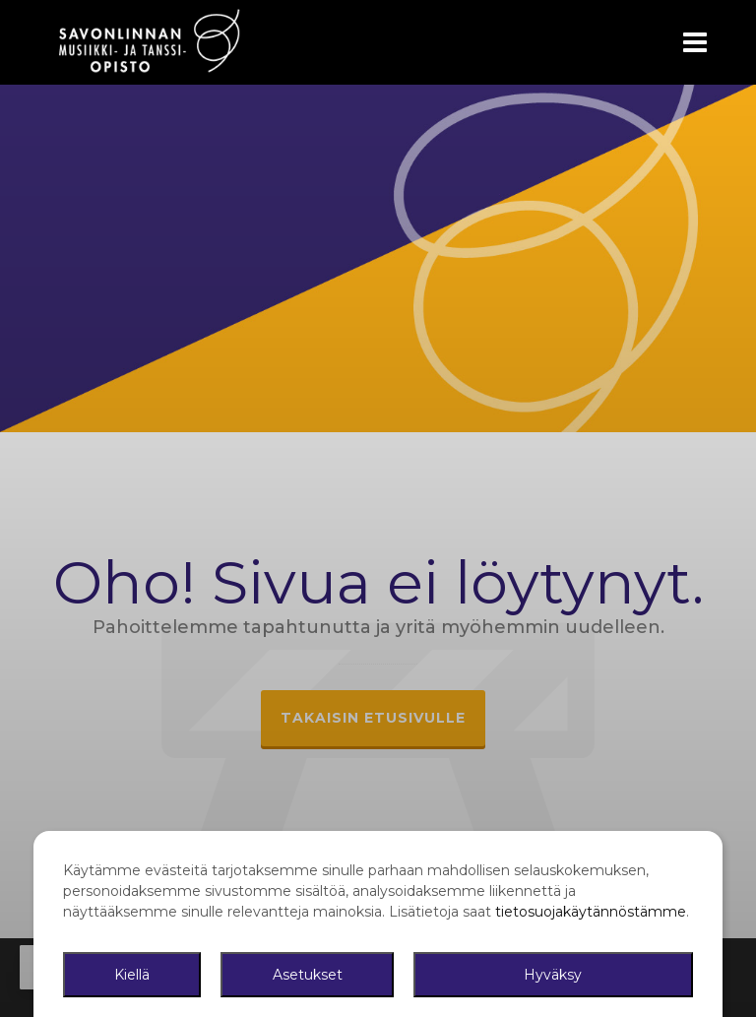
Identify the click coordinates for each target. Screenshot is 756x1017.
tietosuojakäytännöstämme (590, 912)
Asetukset (308, 975)
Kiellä (132, 975)
